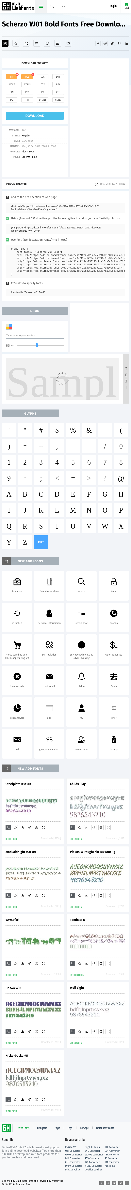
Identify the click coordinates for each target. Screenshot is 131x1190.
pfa (58, 84)
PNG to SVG (71, 1147)
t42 (11, 100)
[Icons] (57, 43)
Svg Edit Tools (92, 1147)
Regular (26, 135)
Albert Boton (28, 151)
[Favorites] (15, 43)
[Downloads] (22, 827)
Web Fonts (23, 1128)
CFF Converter (72, 1162)
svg (42, 76)
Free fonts (18, 6)
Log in (113, 6)
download (34, 115)
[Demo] (26, 43)
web (27, 76)
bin (12, 92)
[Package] (47, 43)
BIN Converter (72, 1158)
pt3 (27, 92)
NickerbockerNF (17, 1056)
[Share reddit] (105, 43)
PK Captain (13, 988)
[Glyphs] (36, 43)
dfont (42, 100)
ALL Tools (110, 1166)
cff (58, 92)
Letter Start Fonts (105, 1128)
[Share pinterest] (119, 43)
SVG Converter (92, 1151)
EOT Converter (112, 1151)
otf (43, 84)
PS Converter (111, 1158)
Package (84, 1128)
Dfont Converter (73, 1166)
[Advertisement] (99, 117)
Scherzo (26, 157)
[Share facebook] (98, 43)
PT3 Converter (92, 1158)
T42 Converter (92, 1162)
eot (58, 76)
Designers (42, 1128)
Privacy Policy (72, 1169)
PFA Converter (112, 1154)
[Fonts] (68, 43)
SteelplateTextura (18, 784)
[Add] (5, 43)
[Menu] (63, 6)
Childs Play (78, 784)
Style (57, 1128)
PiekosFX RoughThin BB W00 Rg (92, 852)
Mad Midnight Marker (21, 852)
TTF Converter (112, 1147)
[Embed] (36, 827)
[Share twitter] (112, 43)
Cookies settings (93, 1169)
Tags (70, 1128)
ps (42, 92)
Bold (34, 157)
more (41, 542)
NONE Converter (93, 1166)
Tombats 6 (77, 920)
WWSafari (12, 920)
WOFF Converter (73, 1154)
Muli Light (77, 988)
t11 (27, 100)
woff (12, 84)
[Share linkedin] (126, 43)
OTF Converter (72, 1151)
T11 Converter (112, 1162)
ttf (11, 76)
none (58, 100)
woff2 (27, 84)
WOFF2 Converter (94, 1154)
